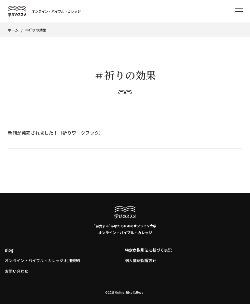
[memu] (239, 11)
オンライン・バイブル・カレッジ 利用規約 (42, 260)
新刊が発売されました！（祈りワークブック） (56, 132)
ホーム (13, 30)
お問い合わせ (16, 271)
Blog (9, 250)
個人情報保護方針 (140, 260)
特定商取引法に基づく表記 (148, 250)
